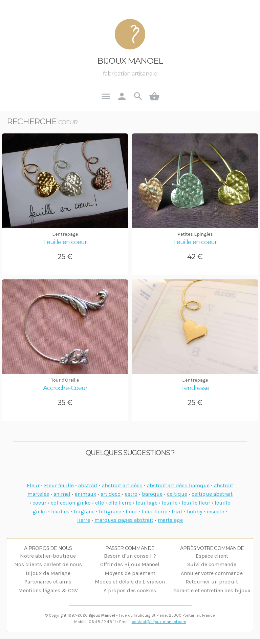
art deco (111, 494)
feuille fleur (196, 502)
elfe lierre (119, 502)
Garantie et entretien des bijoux (212, 590)
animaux (85, 494)
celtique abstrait (212, 494)
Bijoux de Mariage (48, 573)
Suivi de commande (211, 564)
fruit (177, 511)
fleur (131, 511)
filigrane (84, 511)
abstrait (88, 485)
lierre (83, 520)
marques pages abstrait (123, 520)
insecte (215, 511)
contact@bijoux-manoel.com (159, 621)
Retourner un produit (212, 581)
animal (61, 494)
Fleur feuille (59, 485)
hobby (194, 511)
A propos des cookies (130, 590)
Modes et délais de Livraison (130, 581)
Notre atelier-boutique (48, 556)
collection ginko (71, 502)
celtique (177, 494)
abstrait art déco (122, 485)
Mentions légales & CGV (48, 590)
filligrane (110, 511)
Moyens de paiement (130, 573)
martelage (170, 520)
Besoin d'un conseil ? (130, 556)
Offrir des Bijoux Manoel (129, 564)
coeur (39, 502)
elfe (99, 502)
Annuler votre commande (212, 573)
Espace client (212, 556)
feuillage (146, 502)
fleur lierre (154, 511)
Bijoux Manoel (130, 61)
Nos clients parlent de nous (48, 564)
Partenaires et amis (47, 581)
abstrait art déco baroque (178, 485)
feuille (169, 502)
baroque (152, 494)
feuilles (60, 511)
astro (131, 494)
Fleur (33, 485)
